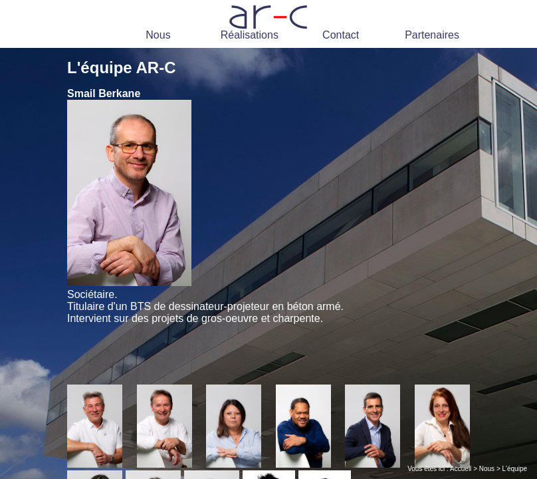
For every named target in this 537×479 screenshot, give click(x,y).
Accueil (460, 468)
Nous (158, 35)
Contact (340, 35)
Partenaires (432, 35)
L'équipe (515, 468)
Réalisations (249, 35)
